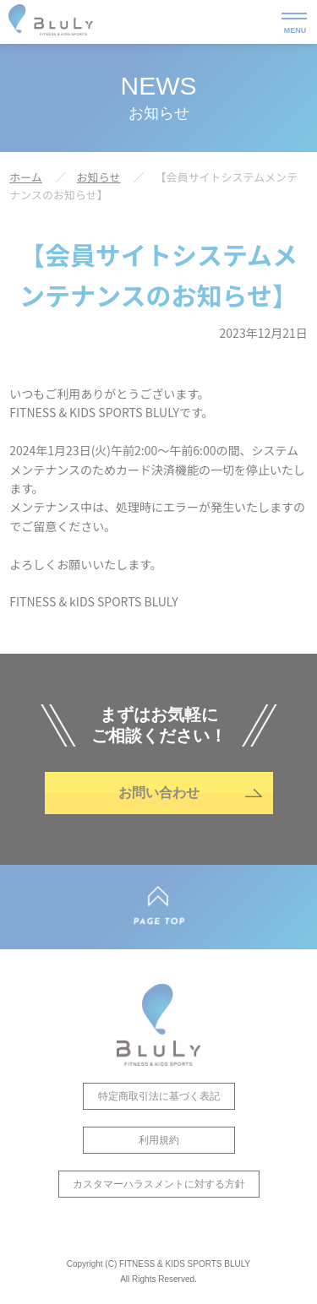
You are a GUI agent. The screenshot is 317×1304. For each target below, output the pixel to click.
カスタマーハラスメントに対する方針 (159, 1184)
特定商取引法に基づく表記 (159, 1096)
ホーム (25, 177)
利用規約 (159, 1140)
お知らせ (99, 177)
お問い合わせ (158, 792)
